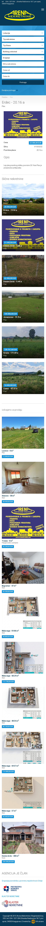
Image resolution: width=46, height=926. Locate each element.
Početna (4, 97)
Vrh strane (40, 921)
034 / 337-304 (10, 1)
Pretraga (23, 82)
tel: (3, 1)
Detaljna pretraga (10, 90)
